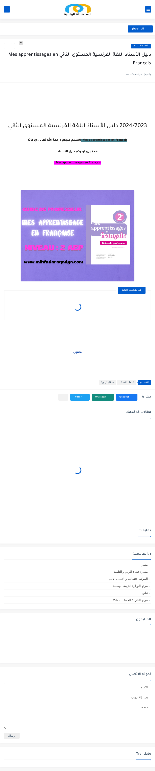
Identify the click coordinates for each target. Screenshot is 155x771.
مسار (144, 564)
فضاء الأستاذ (141, 46)
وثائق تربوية (107, 382)
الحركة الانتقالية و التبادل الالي (128, 578)
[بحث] (7, 9)
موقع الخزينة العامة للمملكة (130, 600)
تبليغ (145, 593)
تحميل (77, 352)
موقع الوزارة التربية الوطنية (130, 585)
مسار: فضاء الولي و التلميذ (131, 571)
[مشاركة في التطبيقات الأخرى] (63, 397)
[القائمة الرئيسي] (148, 9)
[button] (126, 397)
